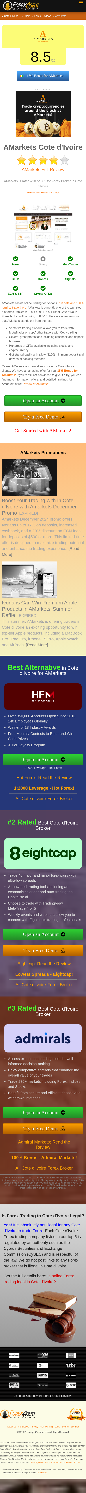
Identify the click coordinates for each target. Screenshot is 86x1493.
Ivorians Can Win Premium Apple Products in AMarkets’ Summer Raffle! (39, 609)
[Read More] (37, 645)
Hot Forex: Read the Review (44, 785)
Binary (43, 264)
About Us (11, 1426)
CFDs (15, 279)
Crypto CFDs (43, 293)
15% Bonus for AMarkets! (45, 76)
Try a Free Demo (40, 417)
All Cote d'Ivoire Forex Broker (44, 806)
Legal (57, 1426)
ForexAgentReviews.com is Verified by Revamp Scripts (55, 1462)
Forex (16, 264)
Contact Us (23, 1426)
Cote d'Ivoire (11, 16)
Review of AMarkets (36, 383)
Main (27, 16)
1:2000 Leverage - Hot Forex (50, 766)
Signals (70, 279)
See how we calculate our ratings (43, 192)
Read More (42, 1473)
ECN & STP (15, 293)
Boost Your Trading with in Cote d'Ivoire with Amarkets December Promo (39, 507)
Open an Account (40, 400)
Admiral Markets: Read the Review (44, 1152)
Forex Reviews (42, 16)
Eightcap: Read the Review (44, 971)
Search (65, 1426)
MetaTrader (70, 264)
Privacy (34, 1426)
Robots (43, 279)
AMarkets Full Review (43, 169)
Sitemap (75, 1426)
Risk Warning (46, 1426)
